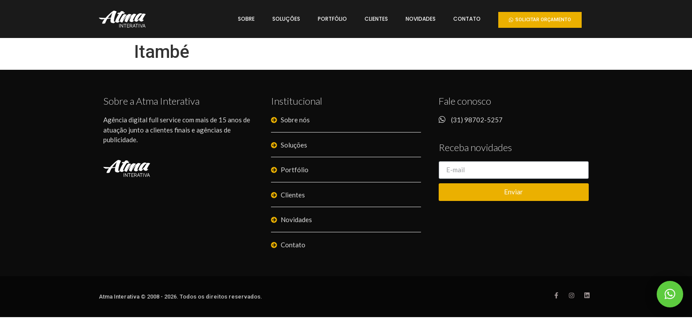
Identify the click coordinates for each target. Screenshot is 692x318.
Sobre (246, 19)
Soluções (286, 19)
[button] (540, 20)
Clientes (376, 19)
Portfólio (332, 19)
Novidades (421, 19)
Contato (467, 19)
